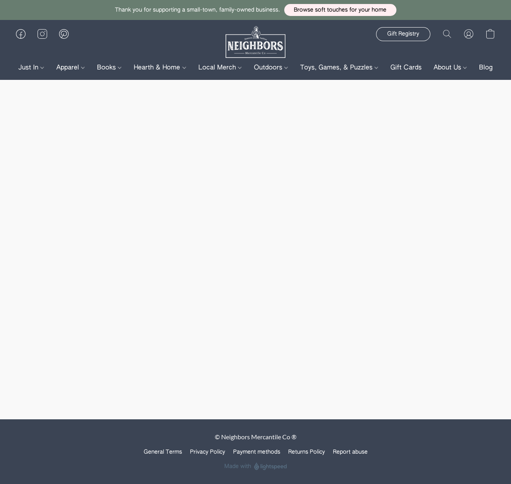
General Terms (163, 452)
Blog (486, 68)
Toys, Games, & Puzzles (339, 68)
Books (109, 68)
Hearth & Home (160, 68)
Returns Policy (306, 452)
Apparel (70, 68)
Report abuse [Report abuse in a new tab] (350, 452)
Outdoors (271, 68)
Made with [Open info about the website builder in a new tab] (255, 466)
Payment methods (256, 452)
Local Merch (220, 68)
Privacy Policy (207, 452)
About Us (450, 68)
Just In (31, 68)
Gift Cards (406, 68)
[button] (340, 10)
